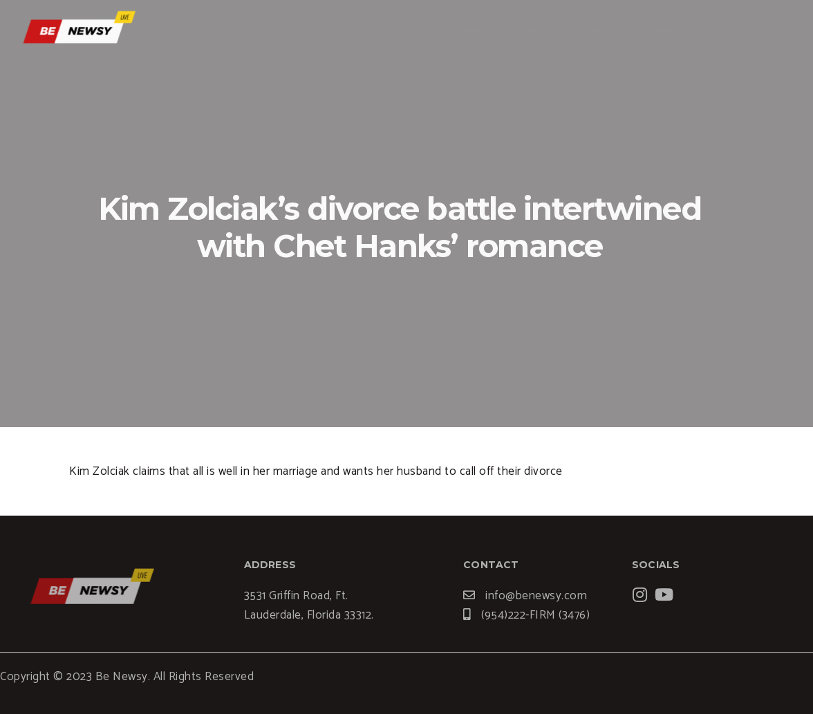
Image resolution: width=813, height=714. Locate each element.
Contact (731, 31)
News (667, 31)
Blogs (609, 31)
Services (543, 31)
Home (477, 31)
